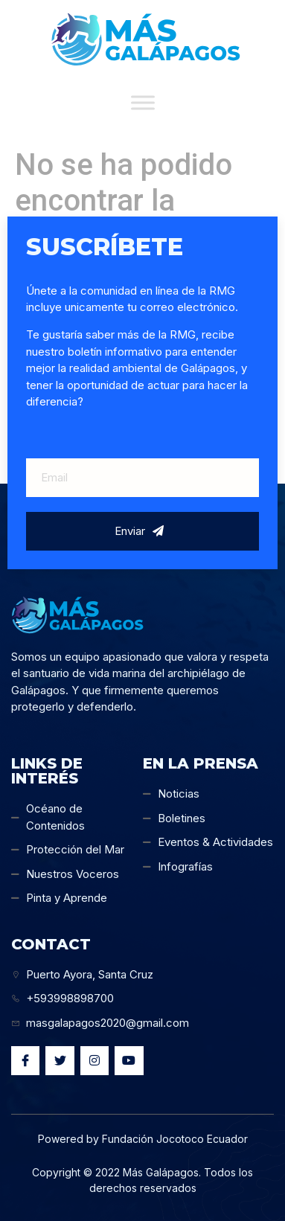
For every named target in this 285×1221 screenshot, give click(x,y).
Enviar (139, 531)
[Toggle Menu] (143, 102)
